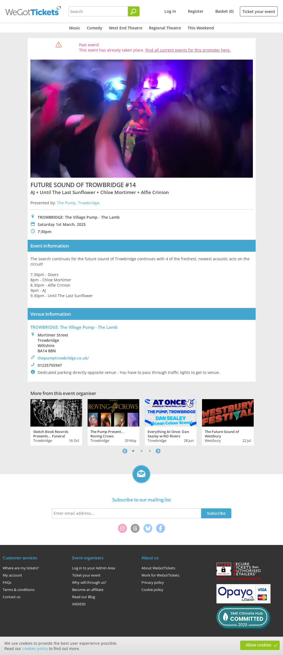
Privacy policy (153, 582)
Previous (125, 451)
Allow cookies (258, 645)
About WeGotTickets (158, 567)
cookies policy (35, 648)
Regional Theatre (165, 27)
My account (12, 575)
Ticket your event (258, 11)
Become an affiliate (87, 589)
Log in (170, 11)
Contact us (11, 596)
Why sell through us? (89, 582)
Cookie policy (152, 589)
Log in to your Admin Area (93, 567)
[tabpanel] (56, 421)
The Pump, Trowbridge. (78, 202)
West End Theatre (125, 27)
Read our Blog (83, 596)
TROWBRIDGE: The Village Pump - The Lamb (73, 327)
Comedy (94, 27)
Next (158, 451)
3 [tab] (150, 451)
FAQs (7, 582)
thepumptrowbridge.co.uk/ (63, 358)
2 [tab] (141, 451)
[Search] (134, 11)
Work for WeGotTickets (160, 575)
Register (195, 11)
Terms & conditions (19, 589)
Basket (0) (224, 11)
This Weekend (201, 27)
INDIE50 (78, 604)
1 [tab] (133, 451)
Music (74, 27)
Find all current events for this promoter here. (188, 50)
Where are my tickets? (21, 567)
